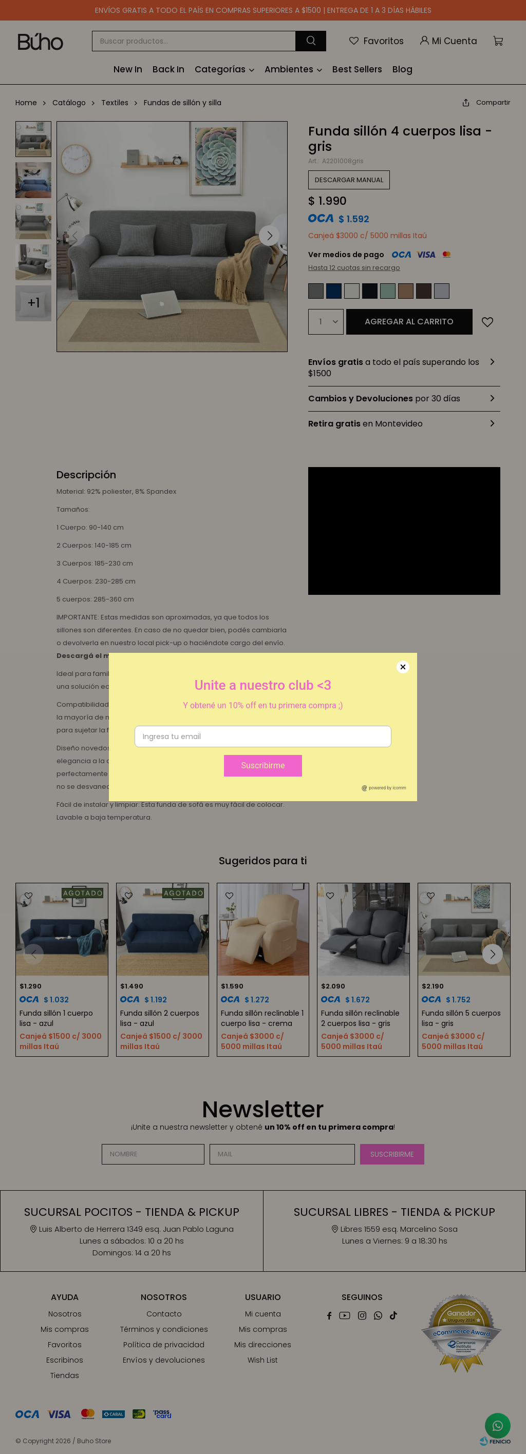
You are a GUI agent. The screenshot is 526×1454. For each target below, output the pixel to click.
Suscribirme (263, 765)
